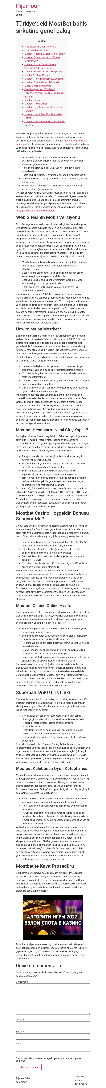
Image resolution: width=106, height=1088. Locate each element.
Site (18, 1043)
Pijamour (27, 5)
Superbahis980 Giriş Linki (37, 68)
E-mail (20, 1032)
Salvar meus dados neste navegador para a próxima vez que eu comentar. (48, 1059)
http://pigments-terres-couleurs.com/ (35, 210)
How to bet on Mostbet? (37, 50)
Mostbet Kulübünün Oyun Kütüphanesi (44, 71)
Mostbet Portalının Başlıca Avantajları (43, 78)
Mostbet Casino (32, 100)
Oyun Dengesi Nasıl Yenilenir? (39, 89)
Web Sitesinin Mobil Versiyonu (40, 46)
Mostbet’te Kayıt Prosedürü (38, 75)
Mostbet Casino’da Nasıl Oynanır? (41, 82)
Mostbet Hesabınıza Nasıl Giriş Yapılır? (44, 53)
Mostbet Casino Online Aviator (40, 64)
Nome (20, 1020)
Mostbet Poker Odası (35, 103)
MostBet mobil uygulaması (38, 85)
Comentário (22, 982)
